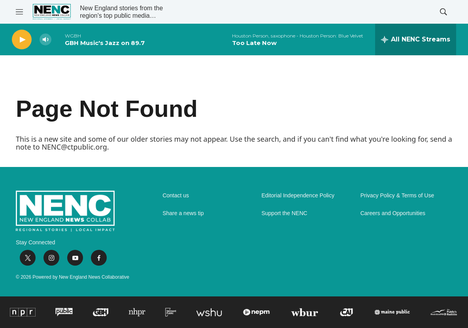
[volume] (45, 40)
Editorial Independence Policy (297, 196)
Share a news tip (183, 213)
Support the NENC (284, 213)
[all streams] (415, 39)
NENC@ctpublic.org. (75, 147)
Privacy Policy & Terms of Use (397, 196)
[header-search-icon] (443, 11)
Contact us (175, 196)
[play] (21, 39)
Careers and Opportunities (392, 213)
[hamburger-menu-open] (19, 12)
